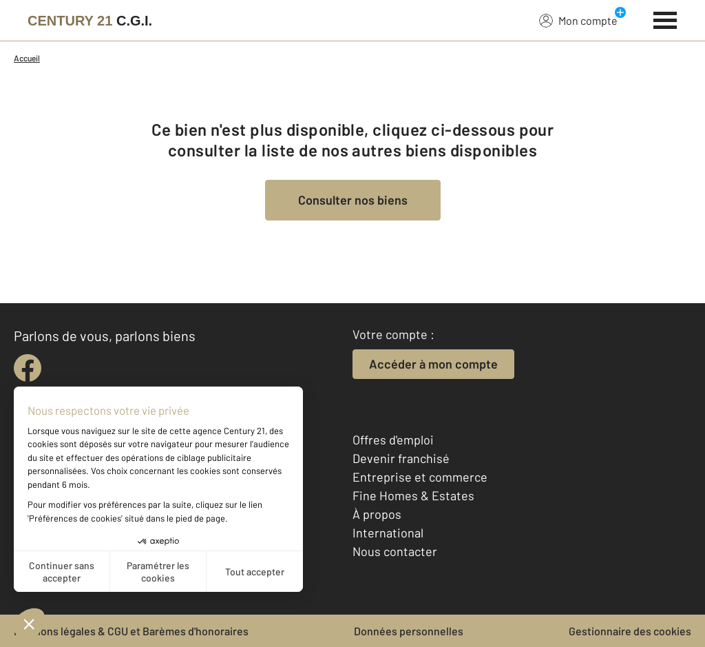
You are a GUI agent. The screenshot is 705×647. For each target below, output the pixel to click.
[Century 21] (90, 20)
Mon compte (578, 20)
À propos (376, 514)
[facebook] (27, 368)
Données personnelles (408, 630)
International (387, 532)
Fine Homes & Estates (413, 495)
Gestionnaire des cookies (630, 630)
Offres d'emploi (393, 439)
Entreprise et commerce (419, 476)
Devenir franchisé (401, 458)
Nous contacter (394, 551)
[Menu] (665, 18)
